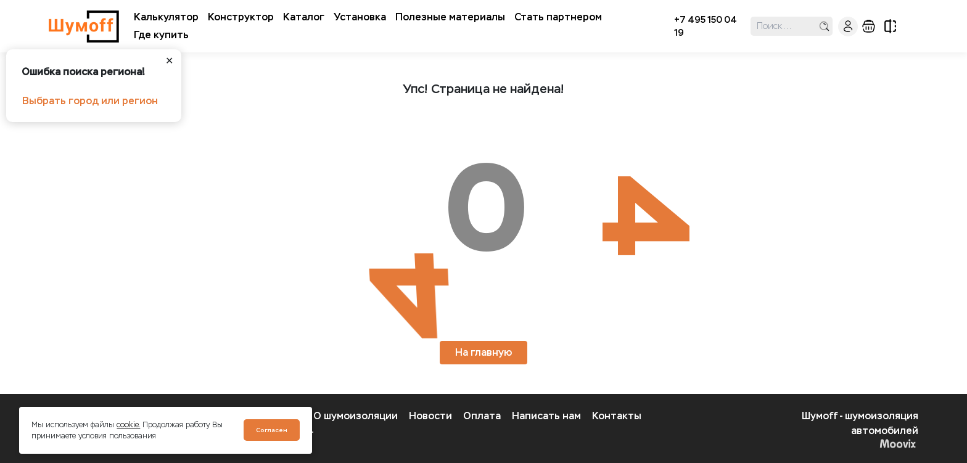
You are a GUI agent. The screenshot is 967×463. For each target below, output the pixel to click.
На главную (483, 352)
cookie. (128, 424)
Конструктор (241, 17)
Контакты (616, 416)
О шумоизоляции (355, 416)
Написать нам (546, 416)
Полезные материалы (450, 17)
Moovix (897, 443)
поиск (824, 26)
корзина (868, 26)
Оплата (482, 416)
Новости (430, 416)
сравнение (890, 26)
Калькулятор (166, 17)
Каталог (303, 17)
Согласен (271, 430)
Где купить (161, 35)
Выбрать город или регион (90, 101)
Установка (360, 17)
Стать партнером (558, 17)
